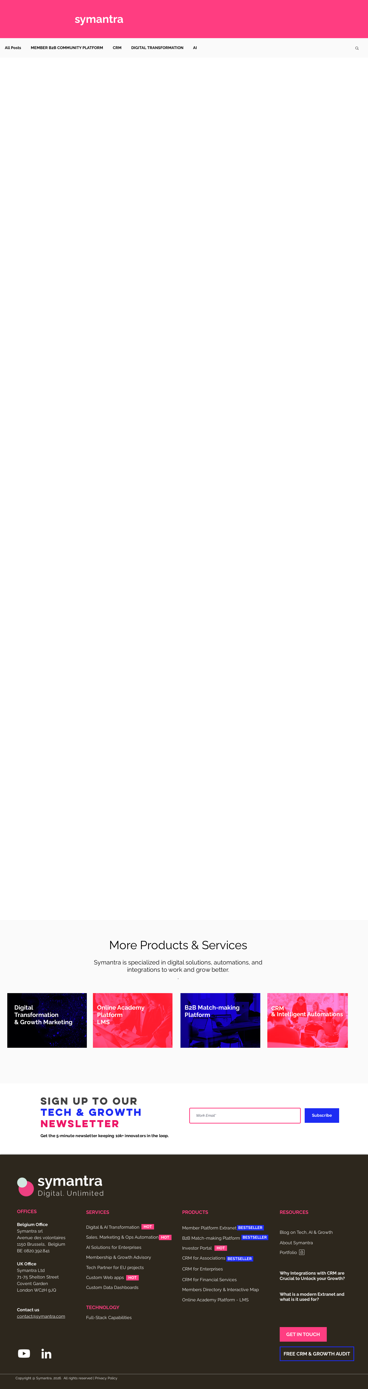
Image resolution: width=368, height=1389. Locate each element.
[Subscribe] (322, 1115)
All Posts (13, 47)
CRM (117, 47)
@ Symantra (42, 1378)
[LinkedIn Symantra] (46, 1353)
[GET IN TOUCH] (303, 1334)
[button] (357, 48)
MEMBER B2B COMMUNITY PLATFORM (67, 47)
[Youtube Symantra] (24, 1353)
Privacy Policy (106, 1378)
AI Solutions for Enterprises (113, 1247)
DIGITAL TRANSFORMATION (157, 47)
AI (195, 47)
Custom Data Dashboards (112, 1287)
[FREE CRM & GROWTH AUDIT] (317, 1353)
